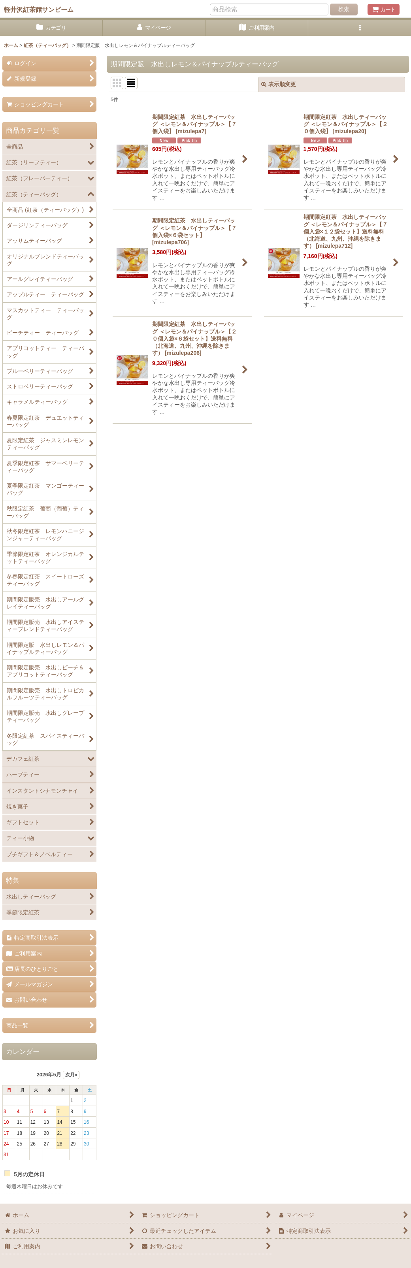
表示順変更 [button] (278, 84)
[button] (359, 28)
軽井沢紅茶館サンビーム (39, 9)
